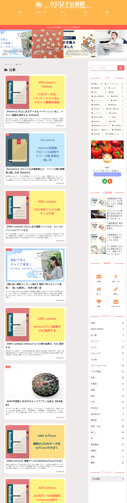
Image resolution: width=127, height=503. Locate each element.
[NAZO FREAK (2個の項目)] (101, 117)
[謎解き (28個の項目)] (97, 84)
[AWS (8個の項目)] (99, 92)
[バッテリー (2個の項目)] (99, 113)
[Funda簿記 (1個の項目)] (117, 126)
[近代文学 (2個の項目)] (98, 109)
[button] (121, 67)
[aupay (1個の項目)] (96, 130)
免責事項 (73, 495)
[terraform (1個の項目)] (99, 121)
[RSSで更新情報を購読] (109, 181)
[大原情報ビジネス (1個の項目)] (114, 134)
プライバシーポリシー (58, 495)
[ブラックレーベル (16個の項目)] (114, 84)
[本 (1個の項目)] (118, 117)
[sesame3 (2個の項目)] (116, 113)
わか (107, 167)
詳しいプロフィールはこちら (107, 174)
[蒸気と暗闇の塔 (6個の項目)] (100, 96)
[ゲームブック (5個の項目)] (100, 101)
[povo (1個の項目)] (105, 130)
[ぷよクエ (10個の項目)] (116, 88)
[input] (104, 67)
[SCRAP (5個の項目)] (117, 96)
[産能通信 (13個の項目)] (99, 88)
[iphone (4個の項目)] (117, 101)
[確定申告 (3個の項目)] (116, 105)
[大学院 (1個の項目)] (116, 121)
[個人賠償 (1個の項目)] (97, 134)
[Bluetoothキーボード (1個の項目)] (100, 126)
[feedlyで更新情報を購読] (104, 181)
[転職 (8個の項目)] (116, 92)
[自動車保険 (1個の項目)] (117, 130)
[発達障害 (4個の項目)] (99, 105)
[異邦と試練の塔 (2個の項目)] (114, 109)
